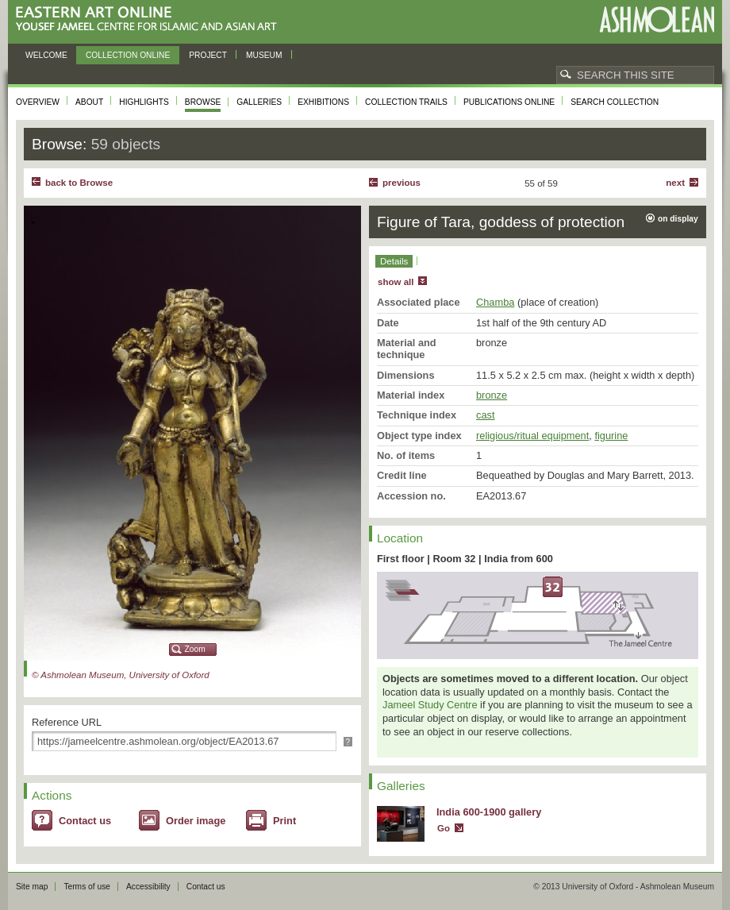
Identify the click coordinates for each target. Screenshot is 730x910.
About (89, 102)
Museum (264, 55)
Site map (32, 886)
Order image (195, 821)
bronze (491, 395)
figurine (611, 436)
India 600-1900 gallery (488, 812)
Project (208, 55)
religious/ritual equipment (532, 436)
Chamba (495, 302)
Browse (203, 102)
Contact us (85, 821)
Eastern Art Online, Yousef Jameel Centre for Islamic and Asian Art (150, 19)
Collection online (128, 55)
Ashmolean (656, 19)
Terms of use (86, 886)
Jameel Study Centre (430, 705)
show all (395, 282)
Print (284, 821)
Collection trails (406, 102)
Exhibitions (323, 102)
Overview (38, 102)
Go (443, 828)
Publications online (509, 102)
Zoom (195, 649)
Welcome (46, 55)
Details (394, 261)
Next (675, 182)
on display (678, 218)
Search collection (615, 102)
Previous (401, 182)
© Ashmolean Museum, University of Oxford (120, 675)
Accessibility (148, 886)
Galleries (259, 102)
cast (485, 415)
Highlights (144, 102)
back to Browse (79, 182)
